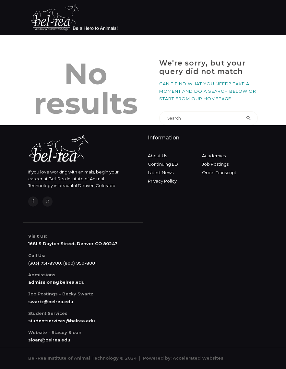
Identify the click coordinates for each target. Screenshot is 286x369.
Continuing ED (163, 164)
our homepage (211, 98)
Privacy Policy (162, 181)
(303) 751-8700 (44, 263)
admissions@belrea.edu (56, 282)
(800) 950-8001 (80, 263)
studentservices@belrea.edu (61, 320)
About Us (157, 155)
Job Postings (215, 164)
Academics (214, 155)
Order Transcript (219, 172)
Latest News (160, 172)
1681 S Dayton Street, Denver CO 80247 (72, 243)
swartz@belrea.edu (50, 301)
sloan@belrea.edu (49, 339)
